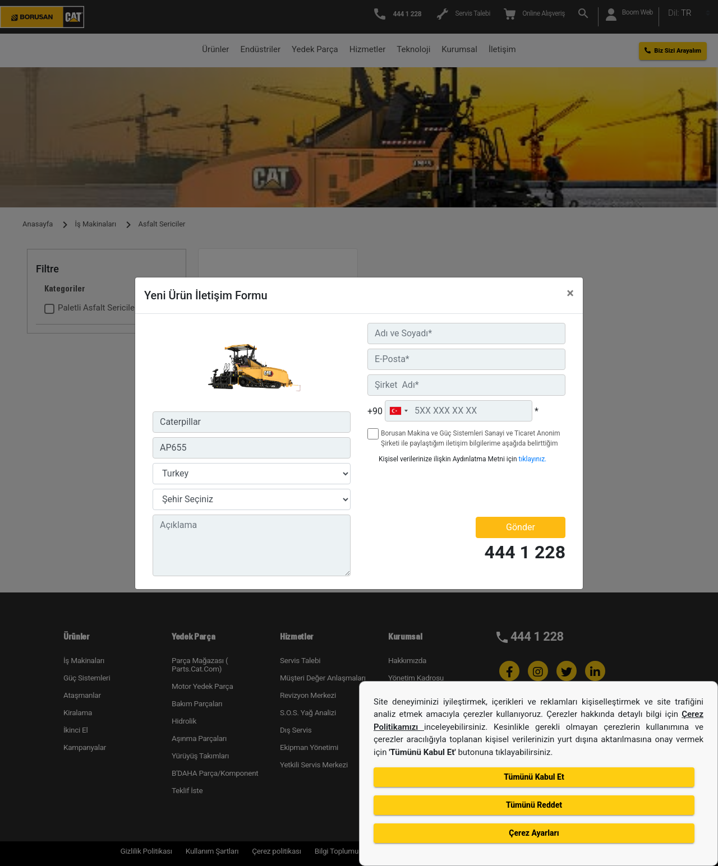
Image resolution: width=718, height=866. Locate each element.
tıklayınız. (533, 459)
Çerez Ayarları (534, 832)
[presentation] (433, 490)
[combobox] (398, 411)
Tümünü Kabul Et (534, 776)
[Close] (570, 293)
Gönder (520, 527)
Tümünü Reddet (534, 804)
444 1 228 (525, 552)
